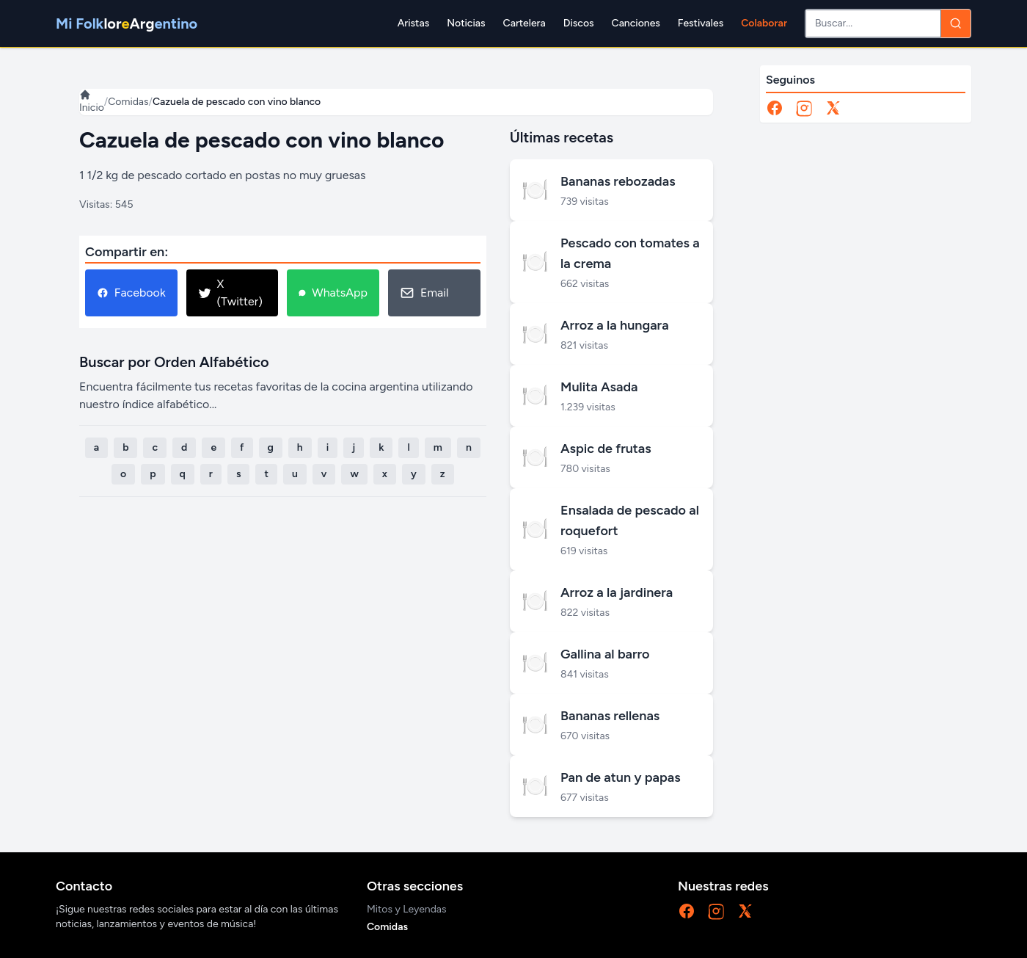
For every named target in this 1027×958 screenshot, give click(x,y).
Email (424, 293)
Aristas (413, 23)
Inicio (91, 101)
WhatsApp (333, 293)
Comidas (128, 101)
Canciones (636, 23)
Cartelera (524, 23)
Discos (578, 23)
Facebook (131, 293)
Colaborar (764, 23)
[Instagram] (804, 108)
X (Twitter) (230, 292)
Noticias (466, 23)
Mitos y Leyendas (407, 909)
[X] (833, 108)
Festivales (700, 23)
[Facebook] (774, 108)
